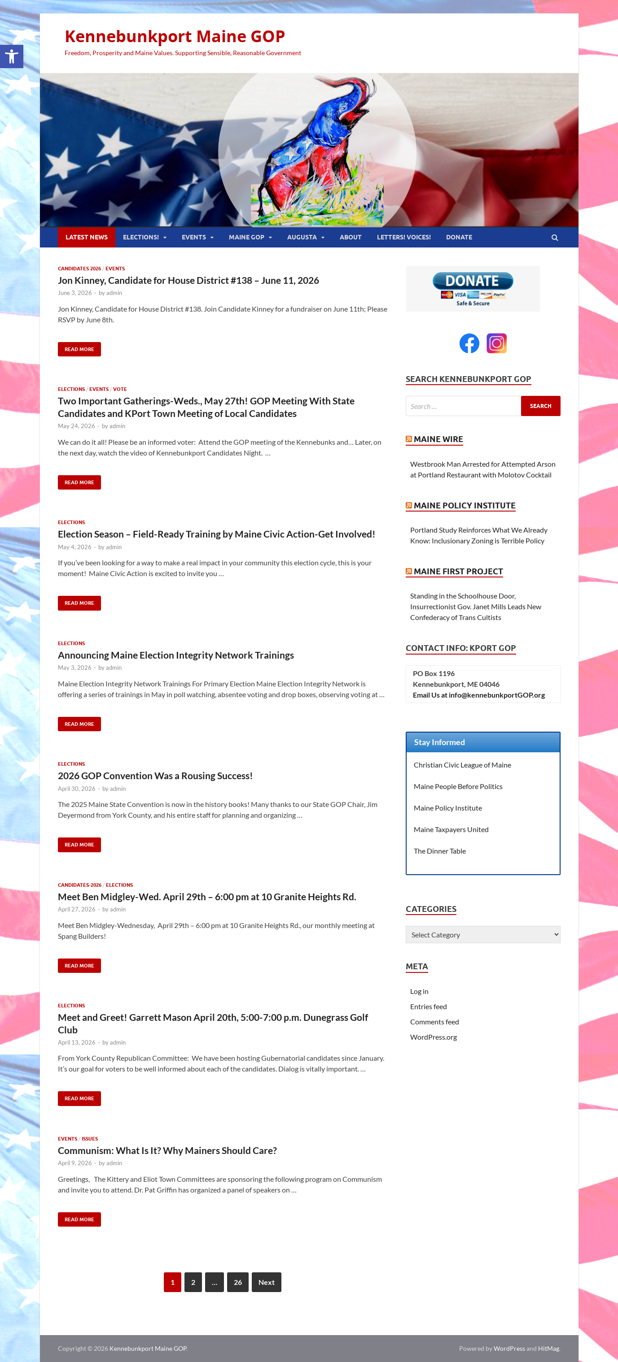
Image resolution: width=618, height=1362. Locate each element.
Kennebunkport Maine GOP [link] (175, 36)
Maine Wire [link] (438, 439)
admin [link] (114, 292)
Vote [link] (120, 389)
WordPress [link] (509, 1348)
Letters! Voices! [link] (404, 237)
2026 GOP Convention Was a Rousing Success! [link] (155, 775)
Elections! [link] (141, 237)
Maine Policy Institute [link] (465, 505)
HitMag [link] (548, 1348)
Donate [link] (459, 237)
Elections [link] (71, 389)
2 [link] (193, 1282)
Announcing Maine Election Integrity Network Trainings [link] (176, 654)
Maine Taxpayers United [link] (451, 829)
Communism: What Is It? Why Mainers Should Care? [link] (167, 1150)
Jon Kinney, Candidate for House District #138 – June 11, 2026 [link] (188, 280)
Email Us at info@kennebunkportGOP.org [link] (479, 694)
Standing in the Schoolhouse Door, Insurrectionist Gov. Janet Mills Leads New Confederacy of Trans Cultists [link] (475, 606)
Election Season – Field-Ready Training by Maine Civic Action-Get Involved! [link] (217, 533)
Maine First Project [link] (458, 571)
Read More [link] (76, 347)
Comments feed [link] (434, 1021)
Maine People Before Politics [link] (458, 786)
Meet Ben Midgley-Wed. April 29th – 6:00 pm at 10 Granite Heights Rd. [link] (207, 896)
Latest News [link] (87, 237)
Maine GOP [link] (246, 237)
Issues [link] (90, 1139)
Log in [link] (419, 991)
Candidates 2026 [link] (79, 268)
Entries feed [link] (428, 1006)
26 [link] (238, 1282)
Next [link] (267, 1282)
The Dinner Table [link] (440, 850)
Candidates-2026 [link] (79, 885)
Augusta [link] (302, 237)
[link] (11, 56)
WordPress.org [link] (433, 1036)
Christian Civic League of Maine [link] (462, 764)
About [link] (351, 237)
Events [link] (194, 237)
